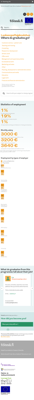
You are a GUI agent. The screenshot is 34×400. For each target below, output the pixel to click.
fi (28, 14)
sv (31, 14)
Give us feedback (17, 6)
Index (11, 6)
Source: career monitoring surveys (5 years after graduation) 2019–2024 (8, 85)
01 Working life (6, 1)
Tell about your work (26, 6)
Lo (13, 277)
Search (3, 28)
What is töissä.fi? (5, 6)
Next (31, 288)
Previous (2, 288)
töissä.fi (16, 21)
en (24, 14)
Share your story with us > (10, 324)
